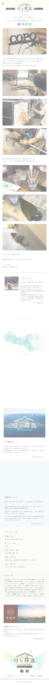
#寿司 (39, 590)
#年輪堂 (29, 596)
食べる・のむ (10, 543)
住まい (15, 567)
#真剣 (32, 585)
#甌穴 (15, 585)
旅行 (34, 560)
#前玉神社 (19, 588)
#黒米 (18, 594)
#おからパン (33, 581)
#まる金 (25, 592)
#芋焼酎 (20, 581)
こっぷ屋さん (31, 20)
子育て (7, 567)
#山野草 (35, 596)
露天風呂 (24, 560)
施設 (19, 20)
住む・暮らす (10, 564)
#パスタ (25, 588)
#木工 (40, 596)
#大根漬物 (27, 590)
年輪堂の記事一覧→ (39, 639)
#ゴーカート (15, 579)
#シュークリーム (39, 583)
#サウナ (31, 588)
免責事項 (39, 676)
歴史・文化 (15, 553)
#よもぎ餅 (20, 590)
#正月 (21, 579)
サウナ (30, 560)
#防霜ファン (24, 583)
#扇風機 (14, 594)
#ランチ (38, 579)
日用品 (20, 539)
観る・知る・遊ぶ (12, 20)
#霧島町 (27, 585)
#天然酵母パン (33, 592)
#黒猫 (15, 581)
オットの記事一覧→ (38, 303)
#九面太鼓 (34, 590)
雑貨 (16, 539)
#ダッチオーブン (14, 583)
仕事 (11, 567)
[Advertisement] (24, 331)
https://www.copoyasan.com (10, 267)
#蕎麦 (39, 581)
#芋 (25, 579)
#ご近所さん (9, 585)
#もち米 (31, 583)
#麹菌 (33, 579)
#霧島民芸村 (12, 588)
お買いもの (9, 536)
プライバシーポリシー (22, 676)
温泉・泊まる (10, 557)
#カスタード (25, 594)
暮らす (24, 567)
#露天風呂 (8, 579)
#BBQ (9, 594)
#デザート (21, 585)
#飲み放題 (11, 592)
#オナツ (37, 585)
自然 (6, 553)
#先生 (14, 590)
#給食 (29, 579)
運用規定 (33, 676)
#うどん (26, 581)
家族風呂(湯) (17, 560)
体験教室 (23, 20)
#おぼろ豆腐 (38, 588)
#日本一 (19, 596)
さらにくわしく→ (38, 457)
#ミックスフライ (34, 594)
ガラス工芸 (38, 20)
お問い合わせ (10, 676)
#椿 (41, 585)
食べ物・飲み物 (9, 539)
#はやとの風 (18, 592)
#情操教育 (10, 581)
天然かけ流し (9, 560)
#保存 (10, 590)
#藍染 (24, 596)
